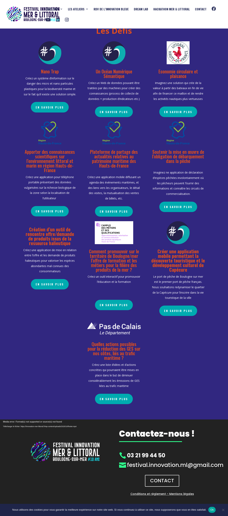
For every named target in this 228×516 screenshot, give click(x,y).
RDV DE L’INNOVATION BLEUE (111, 9)
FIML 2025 (52, 9)
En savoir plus (50, 107)
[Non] (223, 510)
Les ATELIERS (76, 9)
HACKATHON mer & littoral (171, 9)
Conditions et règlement (148, 494)
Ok (212, 509)
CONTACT (162, 480)
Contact (200, 9)
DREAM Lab (141, 9)
